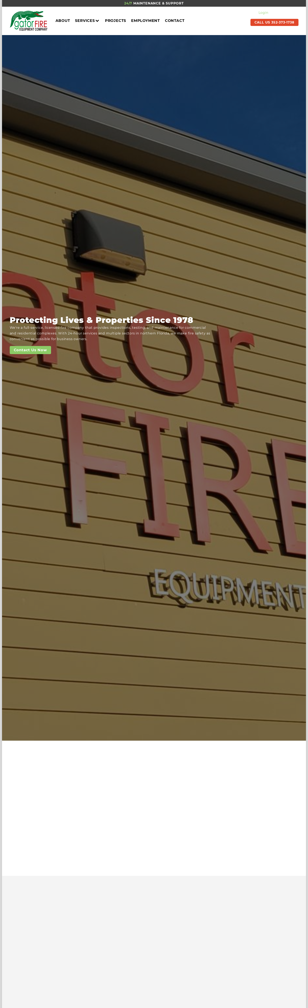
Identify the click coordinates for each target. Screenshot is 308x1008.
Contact (175, 20)
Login (263, 13)
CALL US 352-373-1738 (274, 22)
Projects (115, 20)
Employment (145, 20)
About (63, 20)
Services (87, 20)
